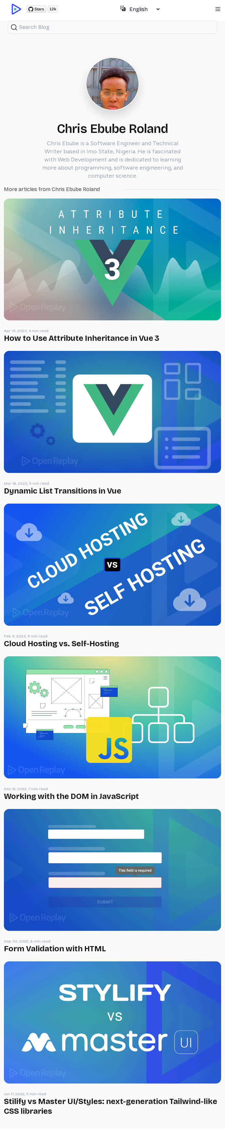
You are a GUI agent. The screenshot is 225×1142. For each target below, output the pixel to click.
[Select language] (144, 9)
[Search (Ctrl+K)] (112, 27)
